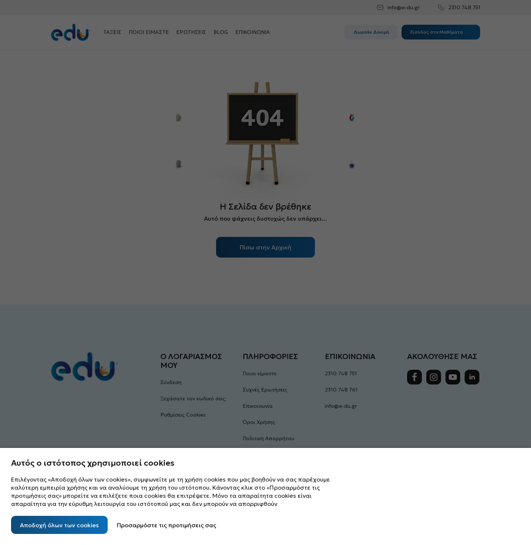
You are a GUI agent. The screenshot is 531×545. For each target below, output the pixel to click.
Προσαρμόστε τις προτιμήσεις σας (166, 525)
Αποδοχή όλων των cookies (59, 525)
